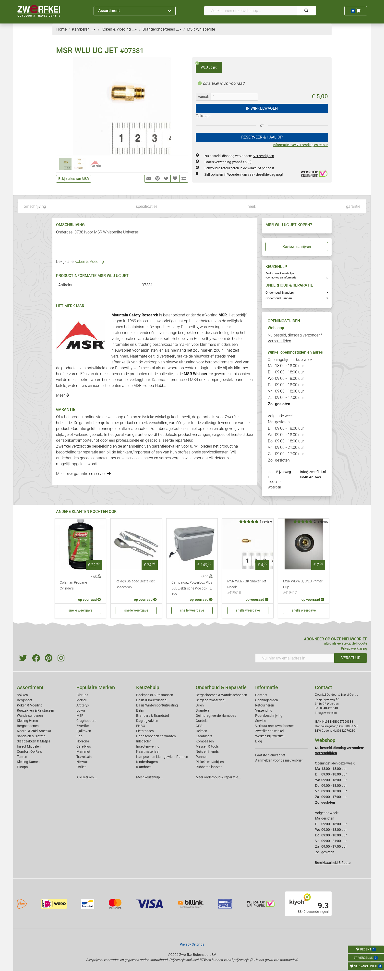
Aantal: (203, 97)
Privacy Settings (192, 944)
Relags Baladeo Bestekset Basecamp (135, 584)
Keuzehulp (147, 687)
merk (252, 206)
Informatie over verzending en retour (300, 145)
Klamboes (143, 767)
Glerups (82, 695)
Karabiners (204, 736)
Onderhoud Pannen (278, 298)
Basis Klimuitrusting (151, 700)
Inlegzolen (144, 741)
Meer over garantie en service (83, 473)
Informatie (266, 687)
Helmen (201, 731)
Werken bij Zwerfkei (269, 736)
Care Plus (83, 746)
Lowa (80, 710)
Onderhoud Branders (279, 292)
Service (260, 721)
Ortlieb (81, 767)
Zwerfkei (82, 726)
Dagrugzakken (147, 721)
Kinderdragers (147, 762)
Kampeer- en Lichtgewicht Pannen (162, 757)
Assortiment (134, 10)
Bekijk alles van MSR (73, 179)
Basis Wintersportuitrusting (157, 705)
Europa (22, 767)
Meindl (81, 700)
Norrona (82, 741)
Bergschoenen (28, 726)
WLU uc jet (206, 65)
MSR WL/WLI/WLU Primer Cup (303, 587)
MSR (80, 715)
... (93, 29)
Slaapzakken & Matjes (33, 741)
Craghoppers (86, 721)
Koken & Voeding (89, 261)
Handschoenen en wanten (156, 736)
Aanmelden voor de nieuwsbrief (279, 760)
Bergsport (24, 700)
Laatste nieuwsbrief (270, 755)
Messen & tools (207, 746)
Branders (203, 710)
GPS (199, 726)
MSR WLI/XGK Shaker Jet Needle (247, 587)
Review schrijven (296, 246)
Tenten (22, 757)
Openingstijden (266, 700)
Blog (258, 741)
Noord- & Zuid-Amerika (34, 731)
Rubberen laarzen (209, 767)
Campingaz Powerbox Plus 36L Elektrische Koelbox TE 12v (191, 588)
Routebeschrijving (268, 715)
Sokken (22, 695)
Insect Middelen (29, 746)
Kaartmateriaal (147, 751)
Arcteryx (82, 705)
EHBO (140, 726)
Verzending (263, 710)
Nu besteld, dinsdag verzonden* (239, 156)
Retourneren (264, 705)
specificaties (146, 206)
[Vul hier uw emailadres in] (295, 658)
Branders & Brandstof (152, 715)
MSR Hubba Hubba (150, 385)
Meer (62, 395)
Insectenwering (147, 746)
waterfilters (77, 385)
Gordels (201, 721)
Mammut (83, 751)
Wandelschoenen (30, 715)
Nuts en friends (207, 751)
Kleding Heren (27, 721)
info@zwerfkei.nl (313, 472)
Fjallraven (83, 731)
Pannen (201, 757)
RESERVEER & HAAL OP (262, 137)
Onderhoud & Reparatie (221, 687)
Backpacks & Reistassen (154, 695)
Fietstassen (145, 731)
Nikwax (82, 762)
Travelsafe (84, 757)
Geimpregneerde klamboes (216, 715)
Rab (79, 736)
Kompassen (205, 741)
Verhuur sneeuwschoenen (275, 726)
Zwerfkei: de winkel (269, 731)
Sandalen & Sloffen (31, 736)
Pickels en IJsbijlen (210, 762)
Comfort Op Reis (29, 751)
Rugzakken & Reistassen (35, 710)
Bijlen (140, 710)
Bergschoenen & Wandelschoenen (221, 695)
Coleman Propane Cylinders (73, 585)
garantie (353, 206)
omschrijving (35, 206)
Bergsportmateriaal (210, 700)
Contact (261, 695)
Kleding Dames (28, 762)
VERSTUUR (350, 658)
